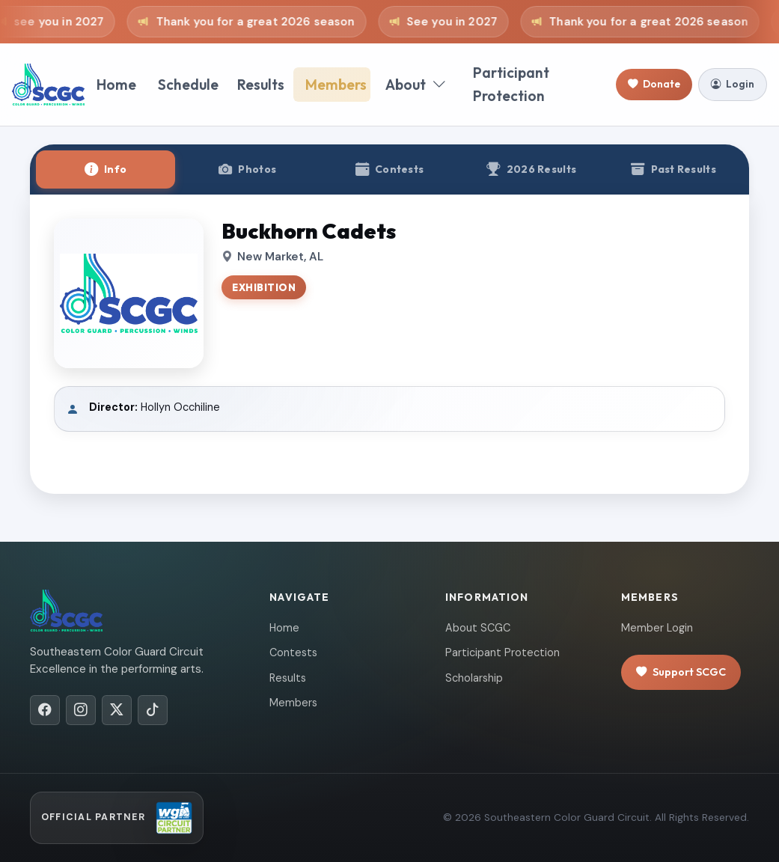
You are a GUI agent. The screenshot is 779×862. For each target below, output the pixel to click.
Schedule (188, 85)
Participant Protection (511, 84)
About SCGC (477, 628)
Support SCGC (681, 672)
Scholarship (474, 678)
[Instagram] (81, 710)
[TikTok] (153, 710)
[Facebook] (45, 710)
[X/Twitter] (117, 710)
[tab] (105, 169)
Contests (293, 652)
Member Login (657, 628)
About (415, 85)
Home (116, 85)
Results (260, 85)
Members (336, 85)
